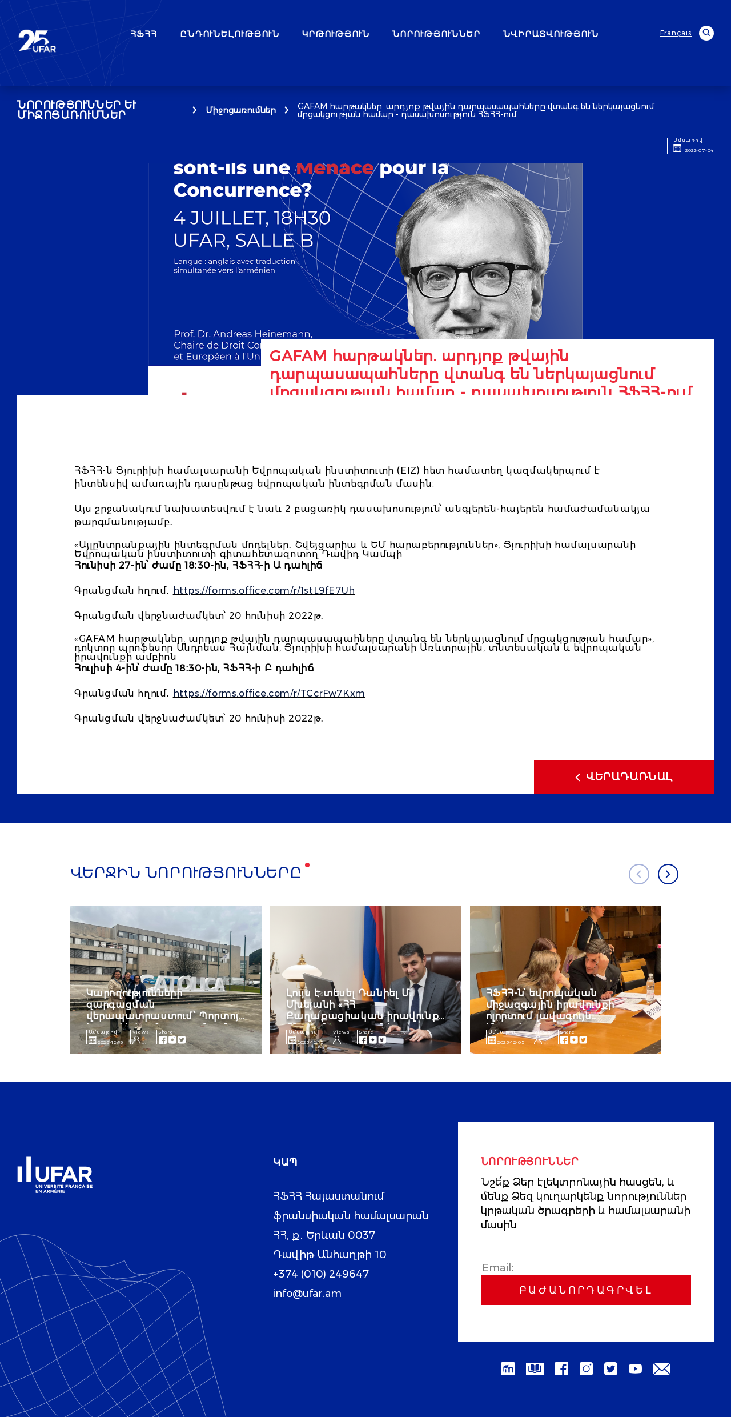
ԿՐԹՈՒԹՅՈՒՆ (335, 34)
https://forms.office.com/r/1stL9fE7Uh (264, 590)
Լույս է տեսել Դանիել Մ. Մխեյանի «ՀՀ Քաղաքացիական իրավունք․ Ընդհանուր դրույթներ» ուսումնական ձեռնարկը (364, 1016)
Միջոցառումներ (241, 110)
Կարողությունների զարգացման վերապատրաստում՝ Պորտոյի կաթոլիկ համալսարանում (165, 1010)
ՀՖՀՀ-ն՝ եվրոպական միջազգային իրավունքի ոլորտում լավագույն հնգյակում (550, 1010)
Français (676, 33)
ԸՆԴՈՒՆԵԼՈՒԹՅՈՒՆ (229, 34)
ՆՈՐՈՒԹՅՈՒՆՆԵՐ (436, 34)
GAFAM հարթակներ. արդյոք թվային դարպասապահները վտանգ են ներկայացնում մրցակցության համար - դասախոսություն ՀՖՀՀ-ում (476, 110)
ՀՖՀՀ (143, 34)
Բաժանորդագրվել (586, 1290)
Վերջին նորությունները (186, 873)
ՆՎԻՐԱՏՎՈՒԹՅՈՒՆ (551, 34)
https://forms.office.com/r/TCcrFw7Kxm (269, 693)
